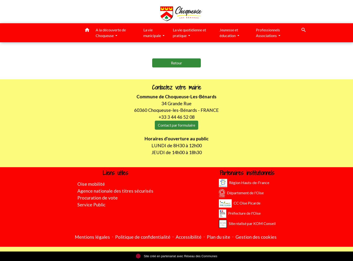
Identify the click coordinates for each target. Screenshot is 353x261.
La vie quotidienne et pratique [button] (189, 33)
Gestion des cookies (256, 237)
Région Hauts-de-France (244, 183)
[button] (87, 30)
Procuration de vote (97, 197)
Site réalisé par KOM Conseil (247, 224)
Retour (176, 63)
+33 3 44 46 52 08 (177, 117)
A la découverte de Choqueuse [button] (111, 33)
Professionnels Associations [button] (268, 33)
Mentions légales (92, 237)
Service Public (91, 204)
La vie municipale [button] (152, 33)
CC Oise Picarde (240, 203)
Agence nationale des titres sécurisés (115, 191)
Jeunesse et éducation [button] (229, 33)
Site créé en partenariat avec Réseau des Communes (176, 256)
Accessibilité (189, 237)
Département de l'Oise (241, 193)
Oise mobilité (91, 184)
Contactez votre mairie (176, 87)
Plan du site (218, 237)
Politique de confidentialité (142, 237)
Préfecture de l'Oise (240, 213)
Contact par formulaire (176, 125)
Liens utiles (115, 173)
